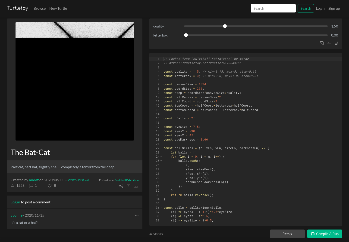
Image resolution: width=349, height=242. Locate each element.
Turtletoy (17, 8)
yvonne (16, 215)
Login (320, 8)
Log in (15, 202)
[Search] (273, 8)
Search (306, 8)
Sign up (334, 8)
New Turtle (58, 8)
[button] (52, 185)
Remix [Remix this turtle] (287, 234)
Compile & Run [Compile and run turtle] (325, 234)
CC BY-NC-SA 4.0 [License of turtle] (78, 180)
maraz (34, 180)
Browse (40, 8)
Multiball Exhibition (127, 180)
